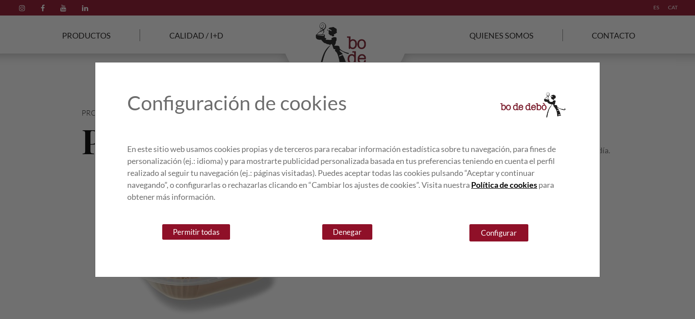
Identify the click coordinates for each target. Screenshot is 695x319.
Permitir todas (196, 232)
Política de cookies (504, 185)
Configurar (499, 232)
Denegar (347, 232)
